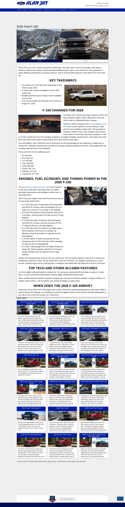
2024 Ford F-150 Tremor (62, 434)
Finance (39, 10)
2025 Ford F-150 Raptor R (31, 408)
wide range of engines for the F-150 (36, 187)
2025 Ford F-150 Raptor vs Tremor (94, 328)
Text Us (120, 498)
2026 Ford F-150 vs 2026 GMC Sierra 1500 (31, 302)
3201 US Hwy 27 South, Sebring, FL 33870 (97, 5)
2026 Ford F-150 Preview (94, 408)
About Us (74, 10)
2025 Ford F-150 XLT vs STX (62, 328)
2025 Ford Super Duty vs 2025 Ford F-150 (94, 356)
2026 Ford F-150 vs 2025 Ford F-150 (94, 302)
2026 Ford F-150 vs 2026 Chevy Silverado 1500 (62, 302)
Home (19, 10)
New (25, 10)
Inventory (39, 60)
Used (31, 10)
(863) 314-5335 (102, 3)
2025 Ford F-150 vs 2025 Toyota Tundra (31, 382)
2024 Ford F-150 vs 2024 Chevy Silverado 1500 (93, 435)
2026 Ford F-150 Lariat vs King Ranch (31, 329)
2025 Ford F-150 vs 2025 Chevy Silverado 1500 (62, 356)
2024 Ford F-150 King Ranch (31, 434)
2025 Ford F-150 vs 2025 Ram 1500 (62, 381)
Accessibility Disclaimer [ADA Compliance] (67, 499)
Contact (85, 60)
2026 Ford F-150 (62, 408)
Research (64, 10)
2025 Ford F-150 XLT (31, 355)
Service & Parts (51, 10)
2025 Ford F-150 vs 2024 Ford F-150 (94, 381)
